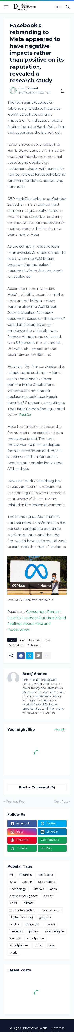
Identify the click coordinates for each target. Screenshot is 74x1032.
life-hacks (16, 931)
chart (13, 903)
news (47, 639)
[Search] (68, 7)
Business (25, 875)
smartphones (19, 945)
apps (22, 639)
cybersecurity (51, 910)
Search (27, 882)
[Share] (60, 90)
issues (51, 924)
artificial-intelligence (23, 896)
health (14, 924)
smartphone (35, 938)
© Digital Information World (28, 1028)
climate (28, 903)
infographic (32, 924)
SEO (13, 882)
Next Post (61, 801)
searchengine (54, 931)
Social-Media (16, 645)
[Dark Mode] (58, 7)
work (51, 945)
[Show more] (47, 655)
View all (59, 729)
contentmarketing (23, 910)
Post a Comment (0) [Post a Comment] (37, 787)
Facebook (34, 639)
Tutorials (38, 889)
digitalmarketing (21, 917)
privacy (34, 931)
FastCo (25, 415)
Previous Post (15, 801)
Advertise (58, 1028)
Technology (34, 645)
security (15, 938)
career (48, 896)
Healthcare (45, 875)
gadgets (45, 917)
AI (11, 875)
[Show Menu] (6, 7)
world (14, 952)
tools (38, 945)
